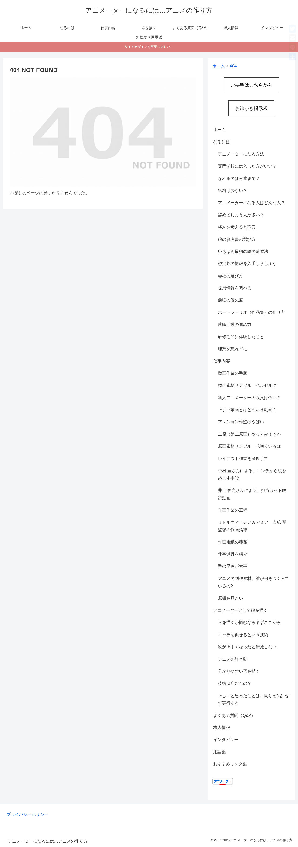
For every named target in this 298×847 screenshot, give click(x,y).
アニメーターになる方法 (241, 154)
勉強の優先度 (230, 300)
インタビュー (225, 739)
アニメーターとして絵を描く (240, 610)
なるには (221, 141)
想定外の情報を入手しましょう (247, 263)
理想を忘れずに (232, 349)
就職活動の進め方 (234, 324)
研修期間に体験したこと (241, 336)
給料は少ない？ (232, 190)
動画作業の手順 (232, 373)
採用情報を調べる (234, 288)
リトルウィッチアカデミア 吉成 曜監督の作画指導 (252, 526)
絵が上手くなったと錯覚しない (247, 647)
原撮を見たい (230, 598)
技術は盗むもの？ (234, 683)
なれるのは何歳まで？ (239, 178)
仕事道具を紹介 (232, 554)
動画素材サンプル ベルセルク (247, 385)
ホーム (219, 129)
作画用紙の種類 (232, 542)
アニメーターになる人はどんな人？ (251, 202)
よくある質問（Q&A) (233, 715)
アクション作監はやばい (241, 422)
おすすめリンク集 (230, 764)
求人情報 (221, 727)
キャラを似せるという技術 (243, 634)
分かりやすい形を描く (239, 671)
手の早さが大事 (232, 566)
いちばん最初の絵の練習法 (243, 251)
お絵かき (251, 108)
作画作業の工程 (232, 510)
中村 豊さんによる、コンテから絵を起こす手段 (252, 474)
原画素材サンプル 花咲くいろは (249, 446)
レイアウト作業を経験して (243, 458)
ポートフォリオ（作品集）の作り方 (251, 312)
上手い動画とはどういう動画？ (247, 409)
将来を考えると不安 (237, 227)
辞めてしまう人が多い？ (241, 215)
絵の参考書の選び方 (237, 239)
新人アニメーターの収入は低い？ (249, 397)
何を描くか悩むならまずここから (249, 622)
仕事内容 (221, 361)
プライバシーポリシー (27, 814)
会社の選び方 (230, 276)
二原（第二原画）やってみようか (249, 434)
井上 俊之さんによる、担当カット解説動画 (252, 494)
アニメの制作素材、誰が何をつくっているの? (253, 582)
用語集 (219, 752)
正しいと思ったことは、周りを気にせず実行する (253, 699)
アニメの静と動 (232, 659)
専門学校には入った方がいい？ (247, 166)
